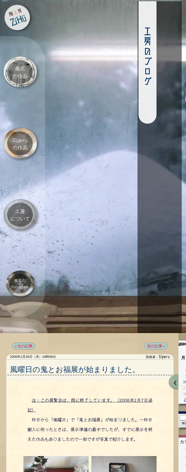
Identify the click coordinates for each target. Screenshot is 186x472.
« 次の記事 (23, 320)
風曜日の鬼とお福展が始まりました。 (75, 344)
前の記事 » (156, 320)
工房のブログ (135, 58)
